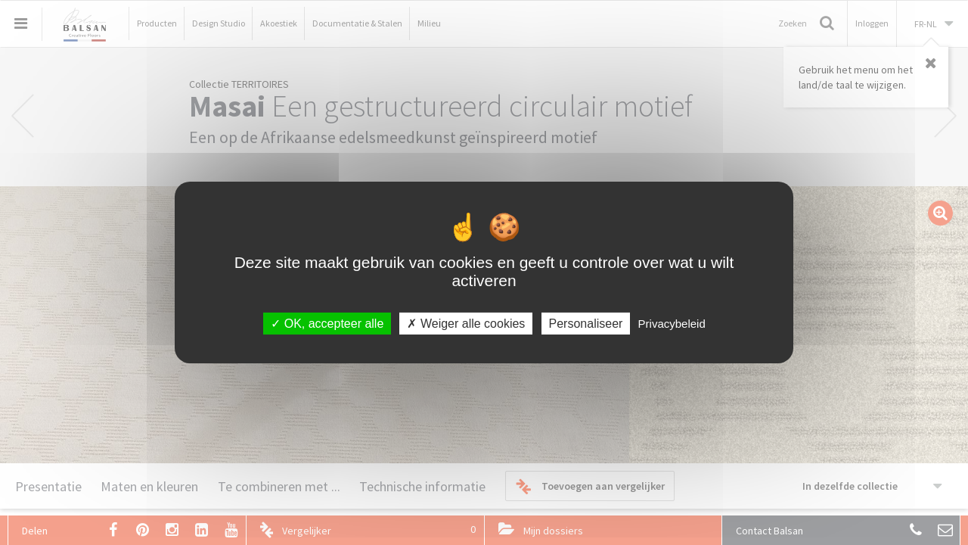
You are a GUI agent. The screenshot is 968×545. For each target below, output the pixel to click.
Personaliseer (586, 323)
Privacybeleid (672, 323)
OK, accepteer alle (327, 323)
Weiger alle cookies (466, 323)
